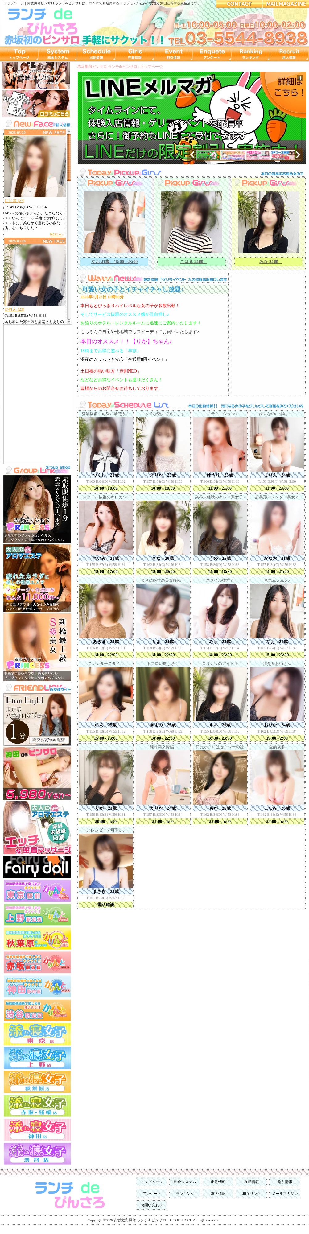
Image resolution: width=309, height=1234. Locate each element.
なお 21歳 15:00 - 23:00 (114, 261)
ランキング (185, 1193)
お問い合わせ (152, 1205)
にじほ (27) (14, 200)
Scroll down (69, 320)
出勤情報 (218, 1182)
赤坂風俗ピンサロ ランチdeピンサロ (54, 3)
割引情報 (285, 1182)
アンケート (151, 1193)
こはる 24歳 (193, 261)
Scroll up (69, 132)
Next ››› (56, 234)
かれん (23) (14, 309)
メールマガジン (285, 1193)
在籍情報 (251, 1182)
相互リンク (251, 1193)
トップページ (151, 66)
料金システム (185, 1182)
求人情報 (218, 1193)
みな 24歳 (270, 261)
